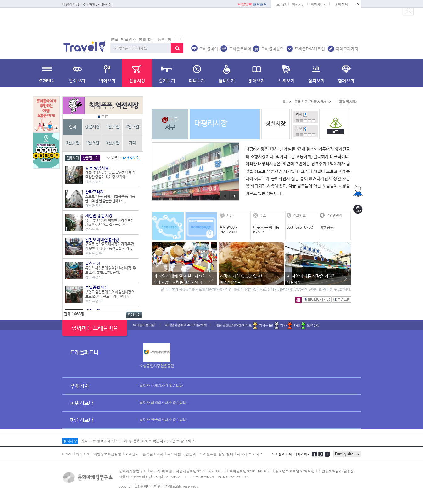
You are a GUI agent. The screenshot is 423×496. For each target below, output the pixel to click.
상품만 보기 (90, 158)
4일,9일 (92, 143)
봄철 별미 (147, 39)
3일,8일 (73, 143)
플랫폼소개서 (153, 454)
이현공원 (327, 228)
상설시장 (92, 127)
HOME (67, 454)
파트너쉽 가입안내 (181, 454)
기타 (132, 143)
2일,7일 (132, 127)
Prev (225, 195)
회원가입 (298, 4)
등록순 (115, 158)
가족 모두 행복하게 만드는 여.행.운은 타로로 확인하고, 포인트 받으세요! (138, 440)
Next (234, 195)
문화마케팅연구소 (133, 471)
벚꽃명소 (128, 39)
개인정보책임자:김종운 (336, 471)
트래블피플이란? (144, 325)
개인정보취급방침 (107, 454)
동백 (161, 39)
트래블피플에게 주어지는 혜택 (185, 325)
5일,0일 (113, 143)
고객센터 (132, 454)
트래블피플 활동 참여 (216, 454)
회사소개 (83, 454)
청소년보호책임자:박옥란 (294, 471)
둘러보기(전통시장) (310, 101)
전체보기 (73, 158)
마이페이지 (318, 4)
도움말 (305, 115)
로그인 (281, 4)
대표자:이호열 (161, 471)
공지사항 (70, 440)
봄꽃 (115, 39)
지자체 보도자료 (250, 454)
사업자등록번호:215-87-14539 (200, 471)
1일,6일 (113, 127)
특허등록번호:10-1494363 (250, 471)
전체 (72, 127)
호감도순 (133, 158)
